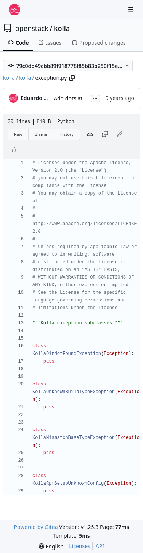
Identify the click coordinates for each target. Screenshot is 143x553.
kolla (62, 28)
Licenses (79, 546)
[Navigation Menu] (131, 9)
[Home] (14, 9)
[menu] (51, 546)
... (95, 97)
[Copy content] (105, 134)
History (66, 134)
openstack (31, 28)
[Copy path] (72, 78)
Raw (18, 134)
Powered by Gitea (36, 526)
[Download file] (90, 134)
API (100, 546)
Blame (41, 134)
